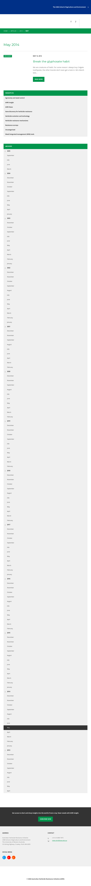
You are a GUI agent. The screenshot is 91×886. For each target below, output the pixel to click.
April (8, 209)
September (10, 155)
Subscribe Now (45, 819)
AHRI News (9, 107)
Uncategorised (10, 130)
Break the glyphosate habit (51, 61)
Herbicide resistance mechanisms (16, 121)
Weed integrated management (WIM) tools (19, 134)
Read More (39, 79)
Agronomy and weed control (15, 98)
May (8, 205)
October (9, 187)
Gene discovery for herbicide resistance (18, 111)
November (10, 182)
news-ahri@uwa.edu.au (59, 840)
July (8, 160)
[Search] (76, 21)
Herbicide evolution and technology (17, 116)
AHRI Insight (9, 102)
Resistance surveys (11, 125)
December (10, 178)
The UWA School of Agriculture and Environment (69, 7)
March (9, 169)
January (9, 214)
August (9, 290)
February (10, 259)
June (8, 164)
